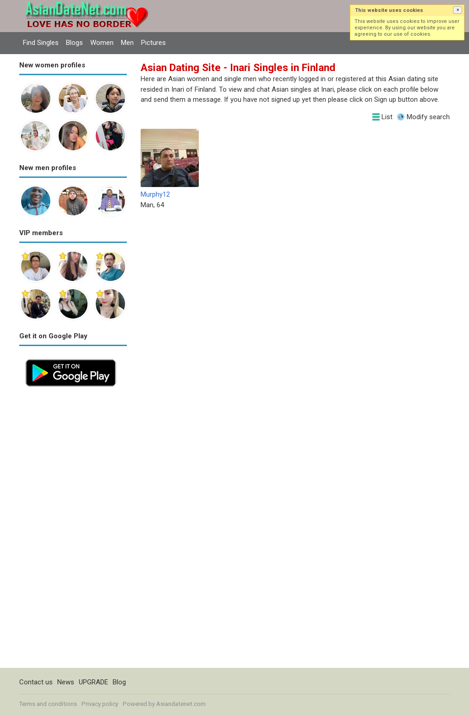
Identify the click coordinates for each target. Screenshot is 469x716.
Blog (119, 682)
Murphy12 (155, 194)
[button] (457, 10)
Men (127, 43)
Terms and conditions (48, 703)
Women (102, 43)
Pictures (153, 43)
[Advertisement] (73, 530)
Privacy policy (100, 703)
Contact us (36, 682)
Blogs (74, 43)
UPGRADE (93, 682)
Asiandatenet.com (181, 703)
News (65, 682)
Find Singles (41, 43)
